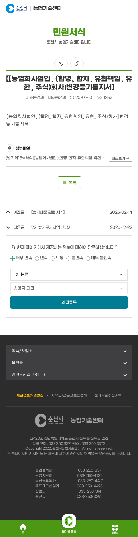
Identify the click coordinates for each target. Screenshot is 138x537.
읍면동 (17, 363)
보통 (59, 258)
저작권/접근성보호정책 (69, 396)
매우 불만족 (101, 258)
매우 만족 (24, 258)
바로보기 (120, 159)
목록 (69, 183)
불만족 (77, 258)
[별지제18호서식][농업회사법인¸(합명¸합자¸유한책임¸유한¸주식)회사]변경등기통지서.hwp (56, 158)
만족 (44, 258)
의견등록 (69, 302)
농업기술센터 (34, 9)
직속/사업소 (22, 351)
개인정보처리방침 (30, 396)
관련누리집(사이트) (28, 375)
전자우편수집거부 (108, 396)
